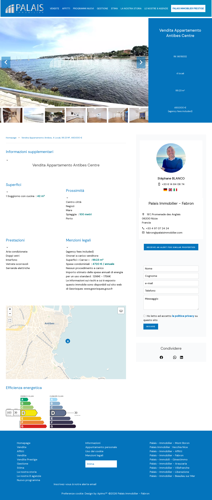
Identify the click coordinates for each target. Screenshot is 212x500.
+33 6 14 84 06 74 (173, 184)
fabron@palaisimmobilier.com (164, 232)
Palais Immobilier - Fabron (171, 203)
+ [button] (10, 309)
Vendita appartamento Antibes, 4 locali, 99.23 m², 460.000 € (51, 137)
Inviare (150, 327)
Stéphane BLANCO (171, 178)
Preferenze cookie (72, 493)
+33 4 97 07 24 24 (157, 228)
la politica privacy (183, 316)
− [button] (10, 314)
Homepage (11, 137)
